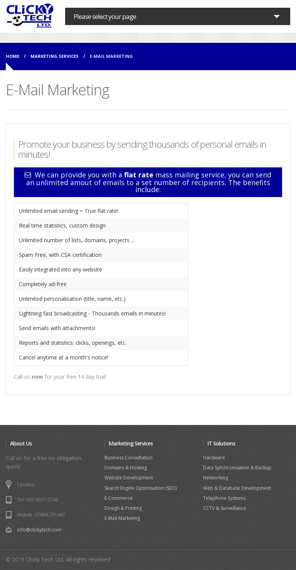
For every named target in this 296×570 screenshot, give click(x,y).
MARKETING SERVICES (54, 56)
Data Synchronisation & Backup (237, 467)
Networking (215, 477)
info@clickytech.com (39, 529)
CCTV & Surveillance (224, 508)
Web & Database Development (237, 488)
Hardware (214, 457)
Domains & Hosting (125, 467)
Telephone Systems (224, 498)
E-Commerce (118, 498)
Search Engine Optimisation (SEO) (140, 488)
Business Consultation (128, 457)
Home (12, 56)
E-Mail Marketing (122, 518)
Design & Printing (123, 508)
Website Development (128, 477)
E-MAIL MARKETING (111, 56)
